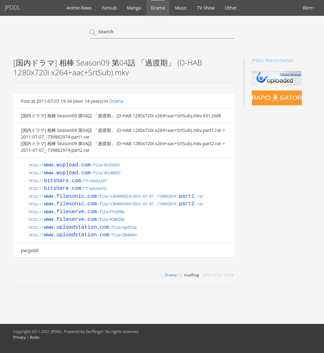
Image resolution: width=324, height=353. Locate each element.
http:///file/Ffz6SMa (76, 212)
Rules (34, 337)
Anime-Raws (79, 8)
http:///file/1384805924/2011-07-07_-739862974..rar (116, 197)
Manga (134, 8)
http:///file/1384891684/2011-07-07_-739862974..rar (116, 204)
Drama (158, 8)
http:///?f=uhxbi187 (68, 181)
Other (231, 8)
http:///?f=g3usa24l (68, 189)
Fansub (109, 8)
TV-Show (206, 8)
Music (181, 8)
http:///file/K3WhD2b (76, 220)
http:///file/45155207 (74, 165)
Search (106, 31)
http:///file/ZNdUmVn (83, 235)
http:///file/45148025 (74, 173)
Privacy (19, 337)
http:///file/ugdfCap (83, 228)
